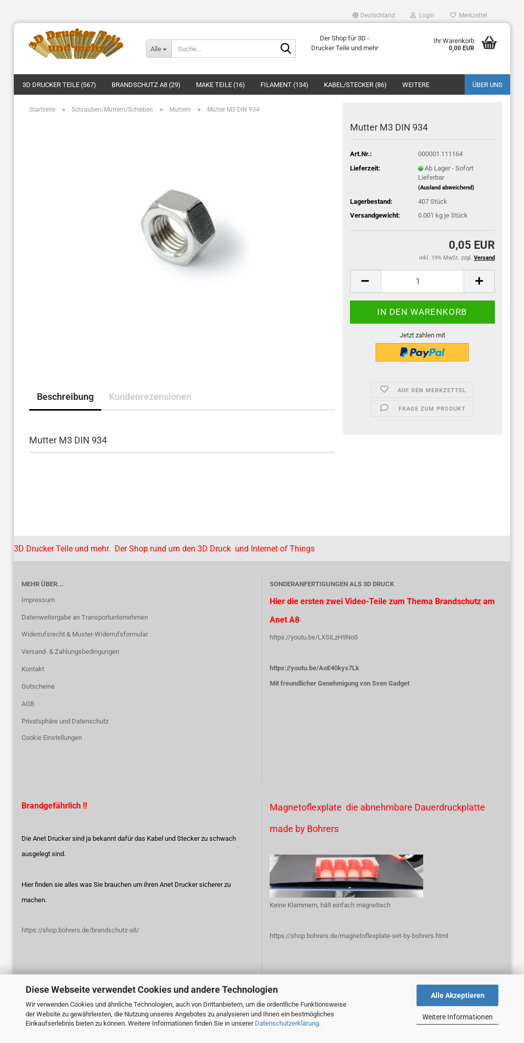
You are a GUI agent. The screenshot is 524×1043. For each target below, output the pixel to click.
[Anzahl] (422, 281)
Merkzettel (468, 15)
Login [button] (422, 15)
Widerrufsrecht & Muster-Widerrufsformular (84, 634)
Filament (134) (284, 85)
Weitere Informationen (457, 1017)
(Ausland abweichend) (446, 187)
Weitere (415, 85)
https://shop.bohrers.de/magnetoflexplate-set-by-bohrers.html (359, 936)
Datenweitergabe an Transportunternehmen (84, 617)
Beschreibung (65, 396)
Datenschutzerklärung (287, 1023)
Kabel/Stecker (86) (355, 85)
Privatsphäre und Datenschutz (64, 721)
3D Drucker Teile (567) (59, 85)
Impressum (38, 600)
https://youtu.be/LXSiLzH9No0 (314, 637)
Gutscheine (38, 686)
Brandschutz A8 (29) (146, 85)
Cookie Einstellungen (51, 737)
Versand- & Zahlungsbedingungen (70, 651)
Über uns (487, 85)
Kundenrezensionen (150, 396)
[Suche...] (158, 48)
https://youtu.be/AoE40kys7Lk (314, 668)
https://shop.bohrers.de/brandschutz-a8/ (80, 930)
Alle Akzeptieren (458, 995)
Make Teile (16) (220, 85)
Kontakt (32, 669)
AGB (27, 704)
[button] (374, 15)
